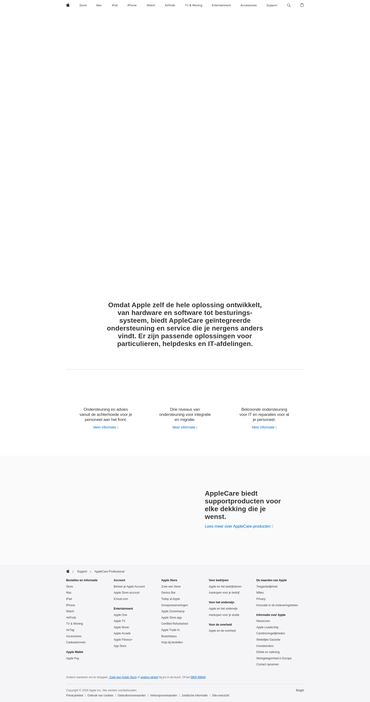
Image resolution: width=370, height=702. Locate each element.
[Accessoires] (248, 5)
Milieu (260, 592)
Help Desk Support (242, 17)
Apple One (120, 615)
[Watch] (151, 5)
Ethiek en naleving (268, 652)
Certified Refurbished (174, 623)
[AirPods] (170, 5)
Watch (70, 611)
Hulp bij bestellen (172, 642)
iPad (69, 599)
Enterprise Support (292, 17)
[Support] (272, 5)
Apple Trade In (170, 630)
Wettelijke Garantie (268, 639)
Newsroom (263, 621)
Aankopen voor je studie (224, 615)
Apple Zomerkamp (173, 611)
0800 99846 (198, 677)
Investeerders (265, 646)
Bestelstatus (169, 636)
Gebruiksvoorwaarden (132, 695)
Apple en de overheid (222, 630)
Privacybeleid (74, 695)
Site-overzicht (220, 695)
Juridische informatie (194, 695)
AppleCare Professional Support (106, 17)
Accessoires (74, 636)
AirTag (70, 630)
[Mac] (99, 5)
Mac (69, 592)
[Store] (83, 5)
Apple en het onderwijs (223, 608)
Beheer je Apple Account (129, 586)
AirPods (71, 617)
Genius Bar (168, 592)
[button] (289, 5)
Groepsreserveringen (174, 605)
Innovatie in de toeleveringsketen (277, 605)
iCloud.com (121, 599)
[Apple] (68, 5)
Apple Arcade (122, 633)
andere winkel (149, 677)
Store (69, 586)
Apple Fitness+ (123, 639)
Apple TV (119, 621)
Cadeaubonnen (76, 642)
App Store (120, 646)
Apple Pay (72, 658)
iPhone (70, 605)
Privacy (261, 599)
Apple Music (121, 627)
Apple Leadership (267, 627)
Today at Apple (170, 599)
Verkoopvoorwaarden (163, 695)
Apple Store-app (171, 617)
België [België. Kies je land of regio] (300, 690)
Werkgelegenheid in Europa (274, 658)
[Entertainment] (221, 5)
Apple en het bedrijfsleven (225, 586)
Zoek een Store (171, 586)
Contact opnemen (267, 664)
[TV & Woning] (193, 5)
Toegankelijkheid (267, 586)
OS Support (266, 17)
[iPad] (115, 5)
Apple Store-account (127, 592)
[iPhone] (132, 5)
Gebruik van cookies (100, 695)
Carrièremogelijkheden (270, 633)
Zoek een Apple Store (123, 677)
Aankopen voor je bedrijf (224, 592)
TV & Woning (74, 623)
